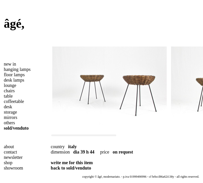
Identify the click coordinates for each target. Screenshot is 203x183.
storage (10, 112)
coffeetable (14, 101)
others (9, 122)
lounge (10, 85)
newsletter (13, 157)
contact (10, 152)
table (8, 96)
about (9, 146)
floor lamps (14, 74)
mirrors (10, 117)
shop (8, 162)
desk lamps (14, 80)
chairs (9, 90)
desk (8, 106)
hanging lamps (17, 69)
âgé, (14, 23)
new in (10, 64)
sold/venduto (16, 128)
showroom (13, 168)
